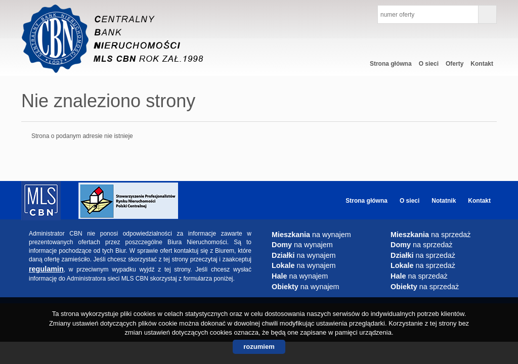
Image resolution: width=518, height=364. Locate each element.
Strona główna (391, 63)
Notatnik (443, 200)
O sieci (429, 63)
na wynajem (311, 235)
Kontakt (481, 63)
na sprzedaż (430, 235)
